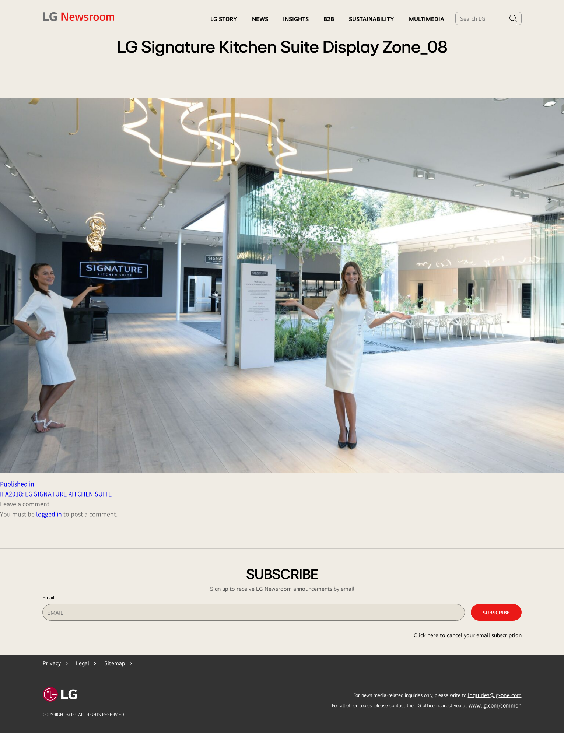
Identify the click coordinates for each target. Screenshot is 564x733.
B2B (328, 18)
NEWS (260, 18)
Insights (296, 18)
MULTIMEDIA (426, 18)
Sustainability (371, 18)
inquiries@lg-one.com (495, 694)
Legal (82, 663)
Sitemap (114, 663)
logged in (49, 513)
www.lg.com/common (495, 705)
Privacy (52, 663)
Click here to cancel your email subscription (468, 635)
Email (48, 597)
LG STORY (223, 18)
